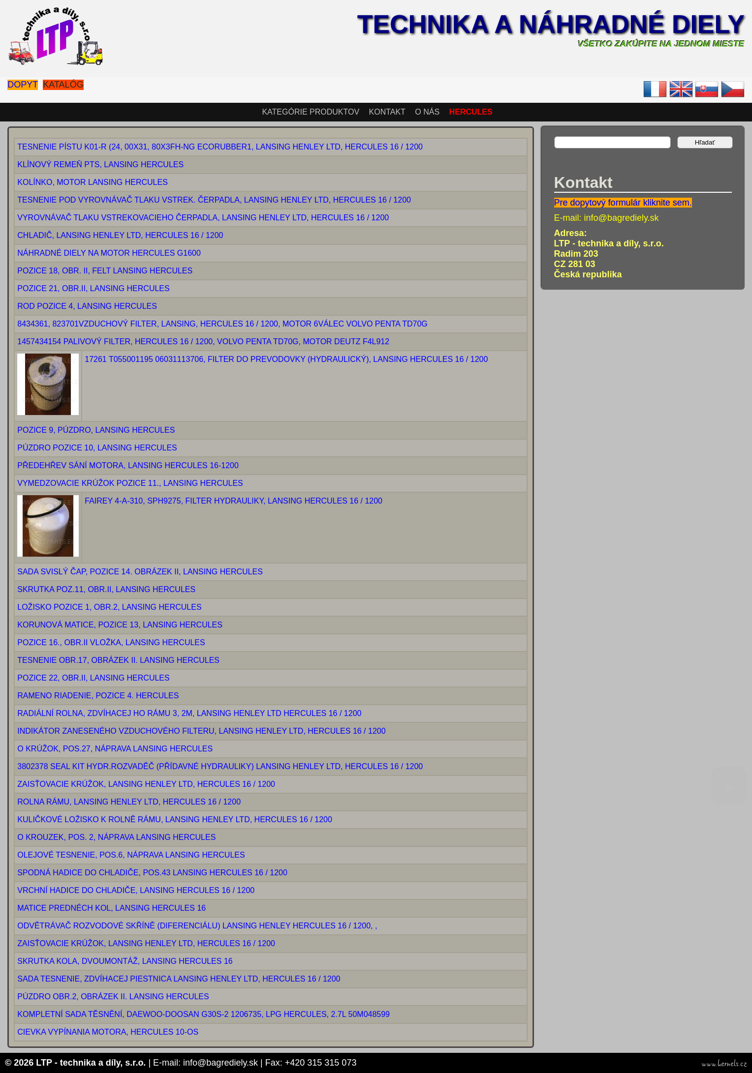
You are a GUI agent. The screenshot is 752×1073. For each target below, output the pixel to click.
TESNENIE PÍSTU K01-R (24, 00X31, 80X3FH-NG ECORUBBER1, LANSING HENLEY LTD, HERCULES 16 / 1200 (220, 147)
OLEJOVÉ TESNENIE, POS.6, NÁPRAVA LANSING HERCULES (131, 855)
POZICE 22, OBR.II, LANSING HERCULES (93, 678)
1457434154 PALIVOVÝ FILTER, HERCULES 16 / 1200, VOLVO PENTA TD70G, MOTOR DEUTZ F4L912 (203, 341)
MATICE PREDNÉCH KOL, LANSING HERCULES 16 (111, 908)
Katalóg (63, 84)
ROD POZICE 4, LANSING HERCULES (87, 306)
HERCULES (471, 112)
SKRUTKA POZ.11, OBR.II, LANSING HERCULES (106, 589)
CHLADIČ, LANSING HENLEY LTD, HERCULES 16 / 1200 (120, 235)
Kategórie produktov (310, 112)
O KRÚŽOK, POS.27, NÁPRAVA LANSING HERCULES (115, 749)
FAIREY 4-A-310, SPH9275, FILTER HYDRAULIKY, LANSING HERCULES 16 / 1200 (233, 501)
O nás (427, 112)
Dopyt (22, 84)
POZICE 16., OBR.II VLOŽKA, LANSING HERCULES (111, 642)
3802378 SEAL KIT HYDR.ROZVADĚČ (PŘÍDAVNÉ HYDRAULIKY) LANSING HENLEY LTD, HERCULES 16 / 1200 (220, 766)
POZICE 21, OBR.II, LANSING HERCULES (93, 288)
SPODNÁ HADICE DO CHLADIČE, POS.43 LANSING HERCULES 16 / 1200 (152, 872)
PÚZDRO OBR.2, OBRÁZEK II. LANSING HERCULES (113, 996)
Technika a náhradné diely (551, 24)
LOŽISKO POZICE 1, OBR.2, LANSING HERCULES (109, 607)
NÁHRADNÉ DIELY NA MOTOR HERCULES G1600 (109, 253)
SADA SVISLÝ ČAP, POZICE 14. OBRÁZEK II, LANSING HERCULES (140, 571)
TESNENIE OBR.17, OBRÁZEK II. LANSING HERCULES (118, 660)
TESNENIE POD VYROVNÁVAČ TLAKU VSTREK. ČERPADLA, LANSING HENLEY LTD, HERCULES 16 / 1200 (214, 200)
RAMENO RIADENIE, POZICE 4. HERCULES (98, 695)
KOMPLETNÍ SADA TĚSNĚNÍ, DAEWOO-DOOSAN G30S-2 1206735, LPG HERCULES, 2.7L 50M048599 (203, 1014)
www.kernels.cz (724, 1064)
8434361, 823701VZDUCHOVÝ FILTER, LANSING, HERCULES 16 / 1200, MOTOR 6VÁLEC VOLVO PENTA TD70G (222, 324)
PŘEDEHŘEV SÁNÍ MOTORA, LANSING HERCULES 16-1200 (128, 465)
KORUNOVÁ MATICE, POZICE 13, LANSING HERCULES (119, 625)
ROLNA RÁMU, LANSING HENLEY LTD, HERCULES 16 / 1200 (129, 802)
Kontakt (387, 112)
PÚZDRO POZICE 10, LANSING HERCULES (97, 448)
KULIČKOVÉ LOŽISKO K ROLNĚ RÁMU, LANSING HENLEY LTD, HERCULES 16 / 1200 (174, 819)
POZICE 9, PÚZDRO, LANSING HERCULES (96, 430)
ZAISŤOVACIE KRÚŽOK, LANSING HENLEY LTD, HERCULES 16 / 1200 (146, 784)
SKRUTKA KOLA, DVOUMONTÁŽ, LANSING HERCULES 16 (124, 961)
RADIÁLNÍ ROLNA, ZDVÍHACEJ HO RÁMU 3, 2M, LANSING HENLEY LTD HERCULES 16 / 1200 (189, 713)
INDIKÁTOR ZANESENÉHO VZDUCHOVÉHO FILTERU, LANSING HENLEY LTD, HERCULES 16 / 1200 (201, 731)
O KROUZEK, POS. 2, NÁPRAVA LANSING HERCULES (116, 837)
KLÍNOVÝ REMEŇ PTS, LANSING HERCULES (100, 164)
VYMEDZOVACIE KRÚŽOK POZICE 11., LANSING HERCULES (130, 483)
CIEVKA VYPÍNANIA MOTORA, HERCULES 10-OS (107, 1032)
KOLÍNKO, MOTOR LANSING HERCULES (92, 182)
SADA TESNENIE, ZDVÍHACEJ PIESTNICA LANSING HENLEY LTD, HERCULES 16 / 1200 (178, 979)
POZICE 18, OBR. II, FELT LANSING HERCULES (104, 271)
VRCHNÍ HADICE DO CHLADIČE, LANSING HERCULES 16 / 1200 (135, 890)
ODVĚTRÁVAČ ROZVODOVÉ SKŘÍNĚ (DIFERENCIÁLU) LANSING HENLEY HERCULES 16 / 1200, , (197, 926)
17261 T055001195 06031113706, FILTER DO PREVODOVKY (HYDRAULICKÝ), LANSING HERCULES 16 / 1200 (286, 359)
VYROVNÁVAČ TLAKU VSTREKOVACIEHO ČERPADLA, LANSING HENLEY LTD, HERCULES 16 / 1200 (203, 217)
